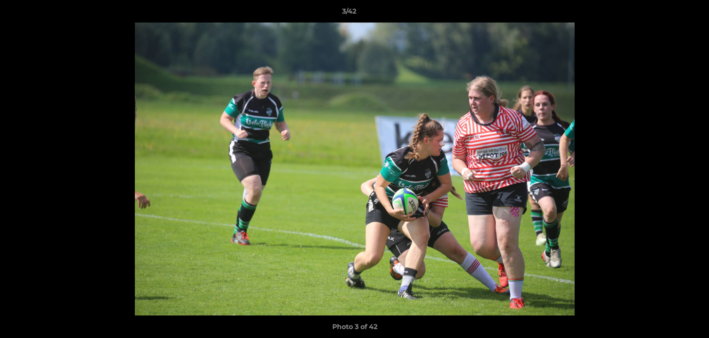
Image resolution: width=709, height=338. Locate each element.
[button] (669, 13)
